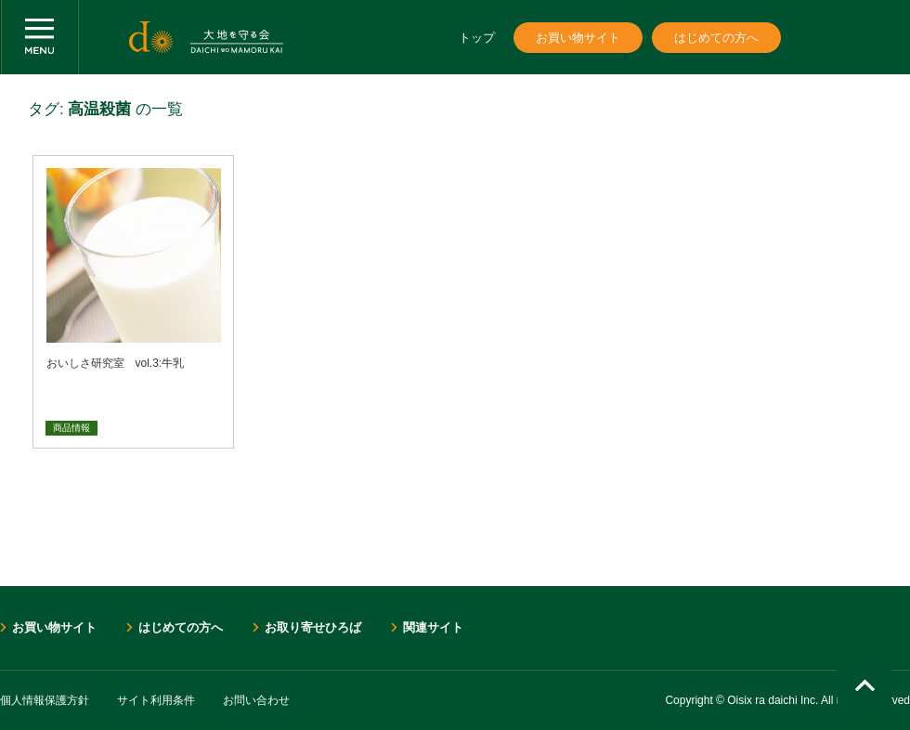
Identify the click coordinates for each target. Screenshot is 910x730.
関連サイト (433, 627)
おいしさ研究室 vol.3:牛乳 (115, 363)
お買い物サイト (578, 38)
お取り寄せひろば (313, 627)
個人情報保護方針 (44, 700)
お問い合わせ (256, 700)
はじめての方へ (716, 38)
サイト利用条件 (156, 700)
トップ (477, 38)
